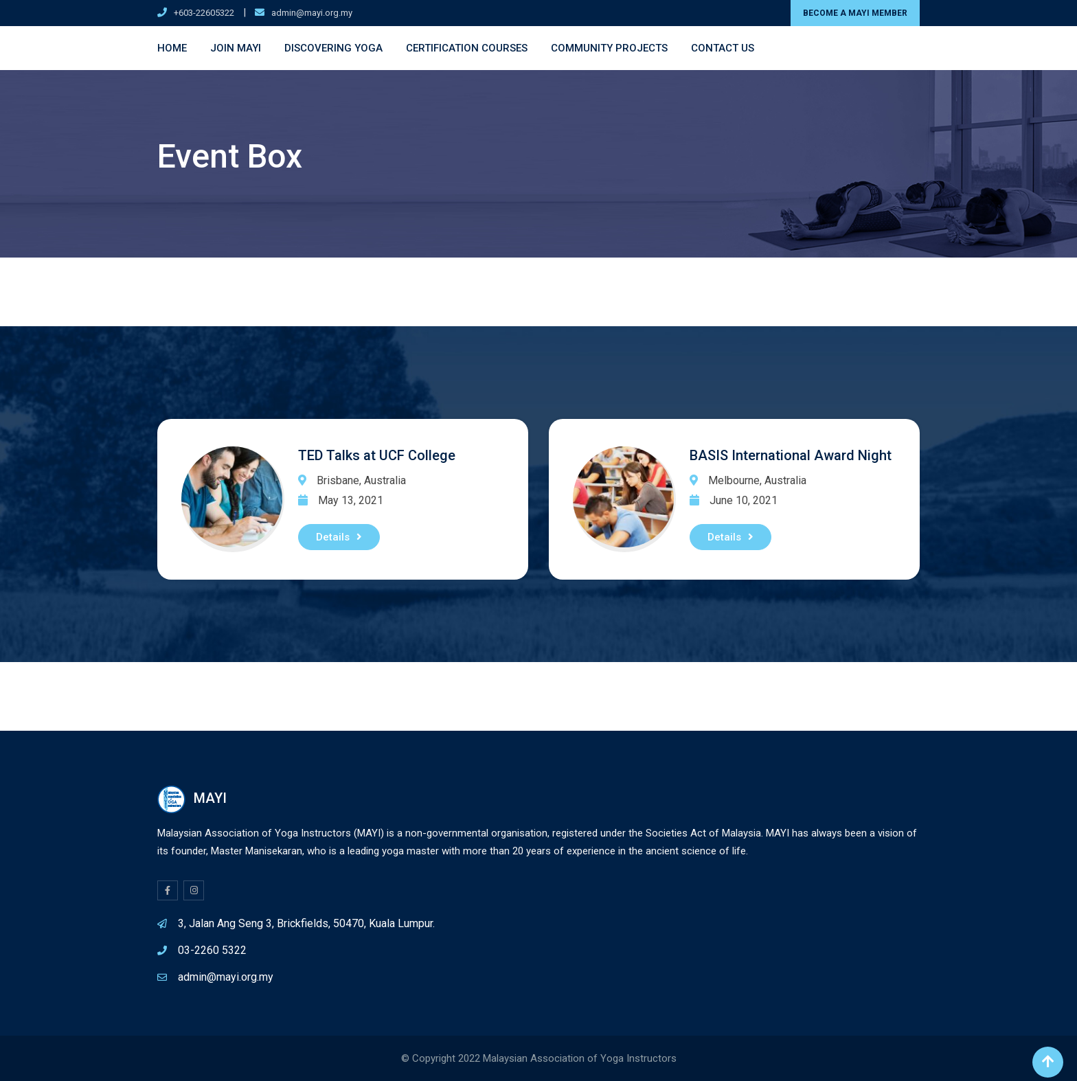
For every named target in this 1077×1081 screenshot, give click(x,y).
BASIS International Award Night (791, 455)
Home (172, 48)
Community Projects (609, 48)
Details (339, 537)
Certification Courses (467, 48)
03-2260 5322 (212, 950)
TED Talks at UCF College (376, 455)
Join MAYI (235, 48)
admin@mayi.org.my (311, 13)
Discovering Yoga (333, 48)
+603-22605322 (204, 13)
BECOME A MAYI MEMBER (855, 13)
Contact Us (722, 48)
